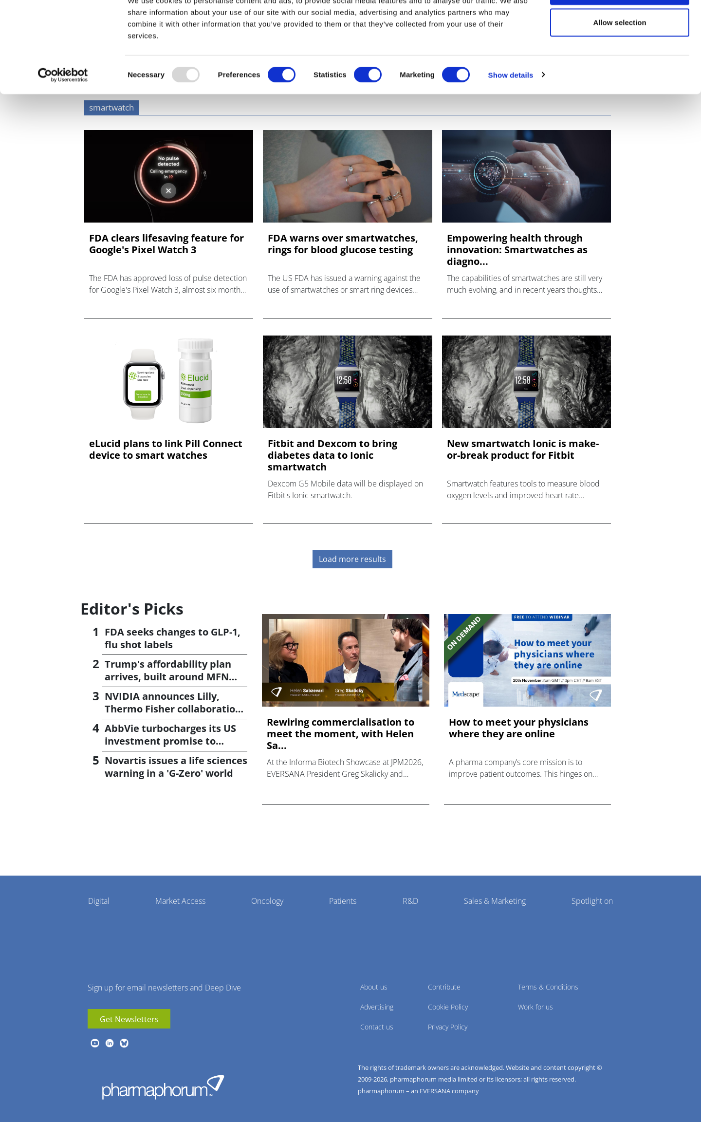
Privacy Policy (447, 1026)
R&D (410, 901)
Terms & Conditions (548, 986)
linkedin (109, 1043)
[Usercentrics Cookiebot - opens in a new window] (63, 110)
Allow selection (619, 58)
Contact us (376, 1026)
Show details (511, 110)
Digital (99, 901)
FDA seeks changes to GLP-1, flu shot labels (172, 638)
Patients (342, 901)
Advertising (376, 1006)
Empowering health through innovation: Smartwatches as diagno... (517, 249)
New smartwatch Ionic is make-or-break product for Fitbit (523, 449)
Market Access (180, 901)
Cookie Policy (448, 1006)
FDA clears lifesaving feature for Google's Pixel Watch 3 (166, 244)
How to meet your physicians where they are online (519, 728)
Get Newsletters (129, 1019)
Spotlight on (592, 901)
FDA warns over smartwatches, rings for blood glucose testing (343, 244)
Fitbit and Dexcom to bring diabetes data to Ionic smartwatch (332, 455)
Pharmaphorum (163, 1086)
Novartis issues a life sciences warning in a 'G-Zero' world (176, 767)
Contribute (444, 986)
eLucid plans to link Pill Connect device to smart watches (165, 449)
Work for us (535, 1006)
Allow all (620, 25)
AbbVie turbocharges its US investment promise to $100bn (170, 741)
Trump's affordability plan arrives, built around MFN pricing (168, 676)
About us (373, 986)
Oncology (267, 901)
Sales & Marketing (495, 901)
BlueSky (124, 1043)
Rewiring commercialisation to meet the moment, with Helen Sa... (340, 733)
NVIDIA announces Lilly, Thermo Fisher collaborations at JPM (175, 709)
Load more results (352, 559)
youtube (95, 1043)
